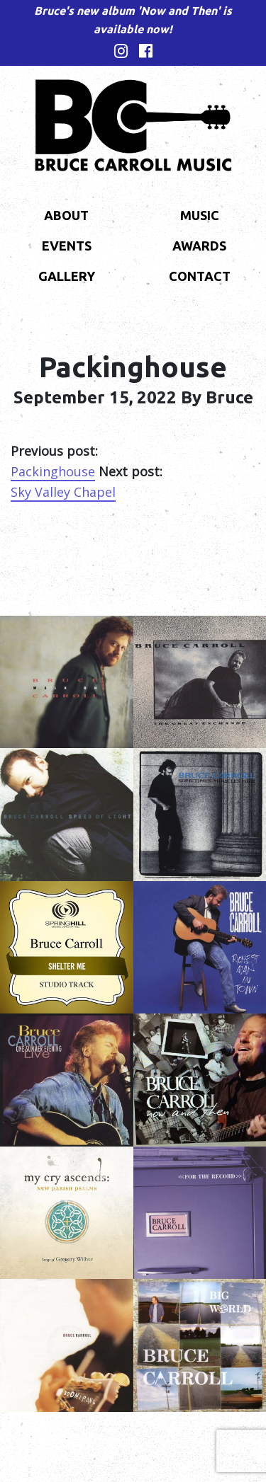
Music (199, 215)
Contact (200, 276)
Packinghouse (53, 471)
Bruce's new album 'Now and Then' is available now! (133, 19)
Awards (199, 246)
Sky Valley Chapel (63, 491)
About (66, 215)
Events (67, 246)
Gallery (66, 276)
